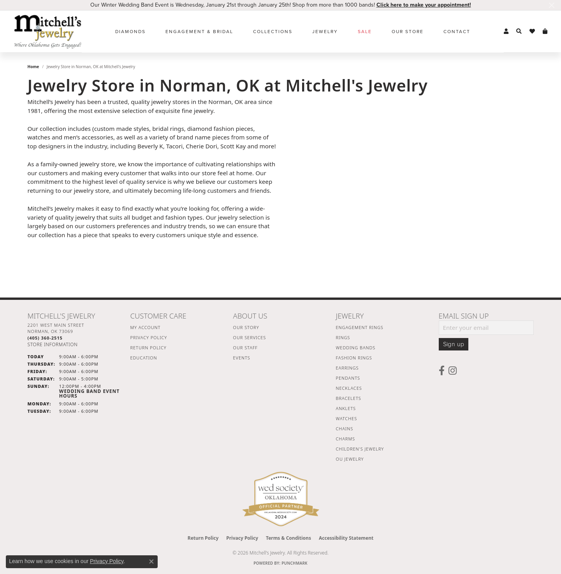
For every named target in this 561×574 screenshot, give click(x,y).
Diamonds (130, 31)
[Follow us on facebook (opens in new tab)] (442, 370)
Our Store (408, 31)
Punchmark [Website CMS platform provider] (294, 563)
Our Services (249, 337)
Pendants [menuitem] (348, 378)
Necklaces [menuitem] (349, 388)
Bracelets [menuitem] (348, 398)
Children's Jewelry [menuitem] (360, 449)
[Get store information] (53, 344)
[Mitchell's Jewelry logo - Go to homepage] (48, 31)
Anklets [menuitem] (346, 408)
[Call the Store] (45, 338)
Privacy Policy (148, 337)
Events (241, 358)
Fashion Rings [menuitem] (354, 358)
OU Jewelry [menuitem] (350, 459)
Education (143, 358)
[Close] (551, 5)
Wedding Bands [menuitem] (356, 347)
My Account (145, 327)
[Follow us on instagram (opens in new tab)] (452, 370)
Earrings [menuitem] (347, 368)
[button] (506, 31)
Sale (365, 31)
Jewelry (325, 31)
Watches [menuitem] (346, 418)
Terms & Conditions (288, 538)
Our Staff (245, 347)
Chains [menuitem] (344, 428)
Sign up (453, 344)
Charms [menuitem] (345, 439)
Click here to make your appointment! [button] (423, 5)
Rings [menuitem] (343, 337)
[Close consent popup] (151, 561)
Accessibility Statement (346, 538)
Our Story (246, 327)
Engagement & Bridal (199, 31)
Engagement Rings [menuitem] (359, 327)
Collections (272, 31)
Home (33, 66)
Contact (456, 31)
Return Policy (148, 347)
